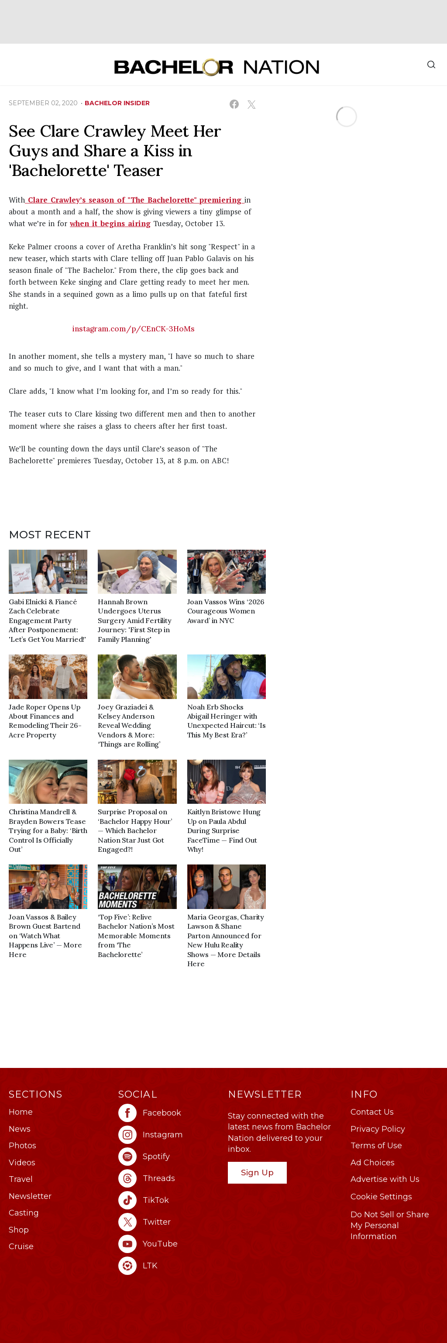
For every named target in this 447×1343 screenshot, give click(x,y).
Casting (24, 1213)
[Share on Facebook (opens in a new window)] (234, 104)
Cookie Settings (381, 1197)
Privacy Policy (378, 1129)
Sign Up (257, 1172)
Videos (22, 1162)
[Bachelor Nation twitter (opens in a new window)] (168, 1222)
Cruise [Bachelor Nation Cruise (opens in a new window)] (21, 1246)
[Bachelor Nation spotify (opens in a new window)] (168, 1156)
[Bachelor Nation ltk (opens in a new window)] (168, 1266)
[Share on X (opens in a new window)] (251, 104)
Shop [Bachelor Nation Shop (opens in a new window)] (19, 1230)
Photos (22, 1145)
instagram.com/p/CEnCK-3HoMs (133, 329)
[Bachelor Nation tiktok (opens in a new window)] (168, 1200)
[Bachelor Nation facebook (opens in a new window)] (168, 1113)
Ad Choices (373, 1162)
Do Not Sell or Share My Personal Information (390, 1225)
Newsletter (30, 1196)
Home (21, 1112)
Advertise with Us (385, 1179)
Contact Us (372, 1112)
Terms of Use (376, 1145)
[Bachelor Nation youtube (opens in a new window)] (168, 1244)
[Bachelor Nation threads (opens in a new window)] (168, 1178)
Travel (21, 1179)
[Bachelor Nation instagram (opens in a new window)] (168, 1135)
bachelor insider (117, 103)
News (20, 1129)
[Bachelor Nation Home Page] (216, 67)
